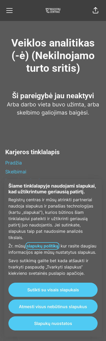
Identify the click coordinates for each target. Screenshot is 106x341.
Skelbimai (15, 171)
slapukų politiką (42, 246)
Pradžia (13, 163)
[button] (95, 10)
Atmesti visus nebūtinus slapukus (53, 306)
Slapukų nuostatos (53, 323)
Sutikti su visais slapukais (53, 289)
